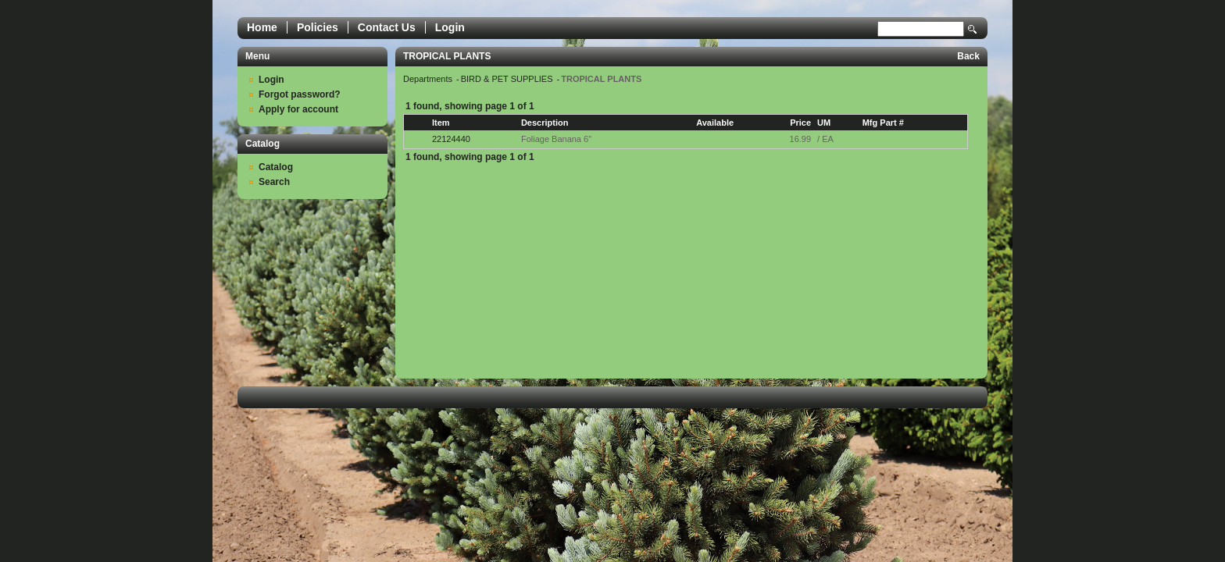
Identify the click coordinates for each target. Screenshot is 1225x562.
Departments (429, 79)
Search (972, 29)
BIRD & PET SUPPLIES (508, 79)
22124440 (451, 139)
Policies (317, 27)
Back (968, 56)
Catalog (276, 167)
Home (262, 27)
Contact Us (387, 27)
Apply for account (298, 109)
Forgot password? (300, 94)
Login (450, 27)
